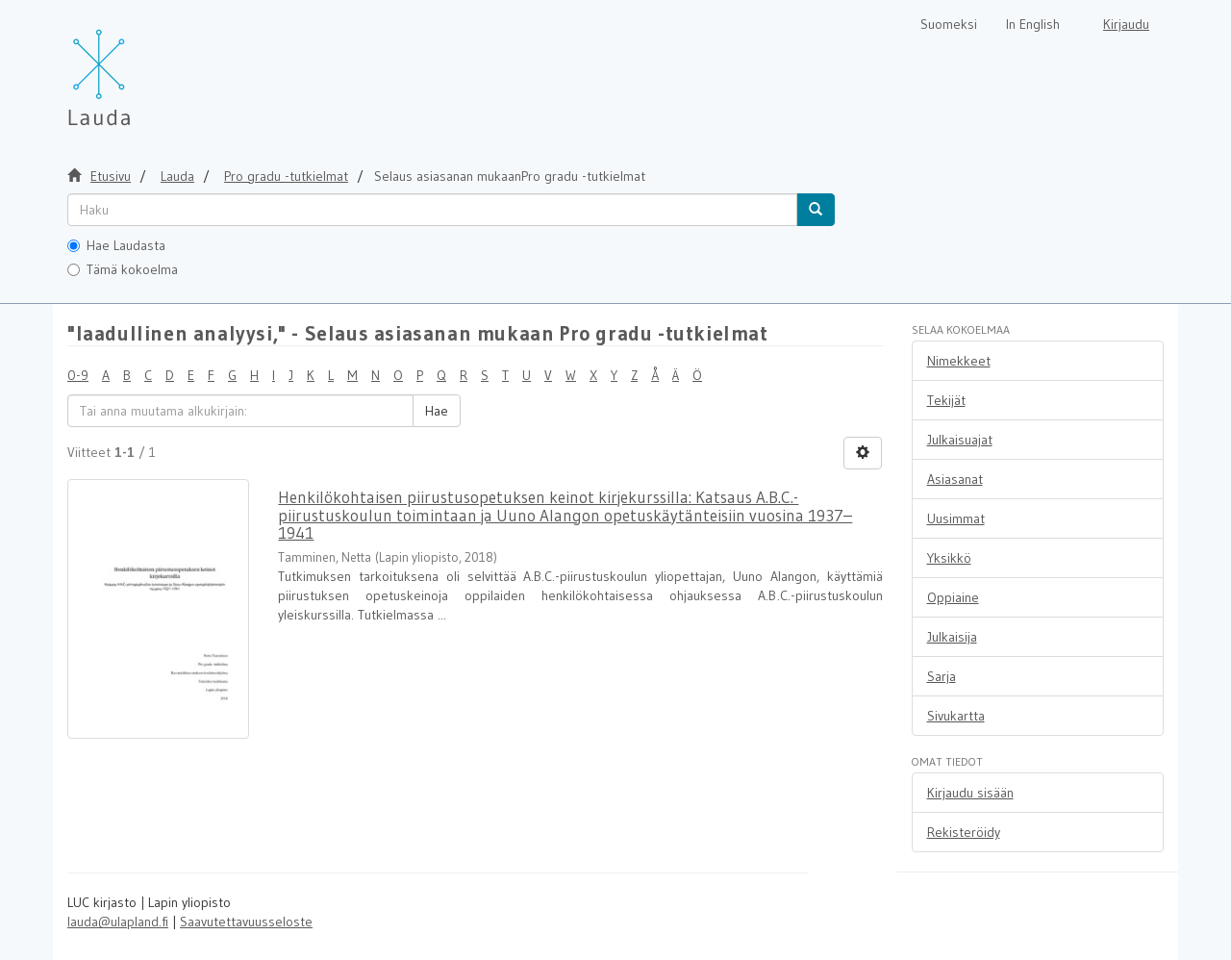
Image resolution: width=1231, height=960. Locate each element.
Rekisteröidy (963, 832)
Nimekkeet (959, 360)
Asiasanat (955, 479)
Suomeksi (948, 24)
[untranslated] (432, 209)
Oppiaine (953, 597)
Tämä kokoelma (122, 269)
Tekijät (946, 400)
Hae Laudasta (116, 245)
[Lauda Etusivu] (139, 67)
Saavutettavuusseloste (246, 921)
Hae (436, 410)
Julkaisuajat (959, 439)
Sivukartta (956, 715)
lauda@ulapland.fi (117, 921)
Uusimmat (956, 518)
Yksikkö (949, 558)
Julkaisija (952, 636)
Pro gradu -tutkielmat (286, 176)
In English (1033, 24)
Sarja (941, 676)
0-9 (77, 375)
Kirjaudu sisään (970, 792)
